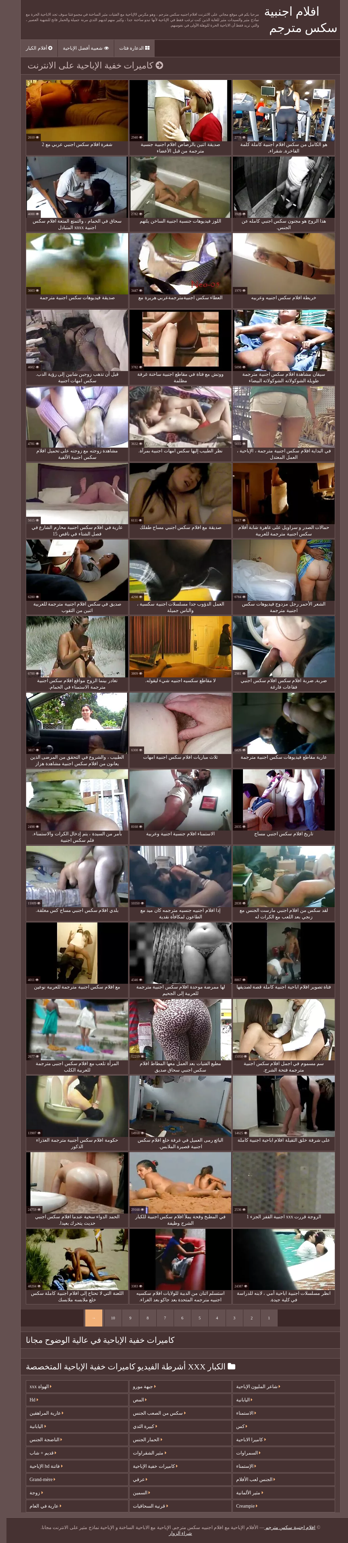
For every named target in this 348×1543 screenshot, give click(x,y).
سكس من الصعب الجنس (152, 1413)
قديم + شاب (36, 1453)
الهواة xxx (34, 1386)
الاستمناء (240, 1413)
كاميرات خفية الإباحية (149, 1466)
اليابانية (31, 1426)
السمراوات (242, 1453)
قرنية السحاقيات (144, 1506)
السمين (135, 1492)
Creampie (240, 1506)
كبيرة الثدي (138, 1426)
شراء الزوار (174, 1533)
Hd (27, 1399)
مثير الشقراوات (143, 1453)
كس (235, 1426)
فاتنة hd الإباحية (39, 1466)
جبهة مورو (138, 1386)
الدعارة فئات (128, 48)
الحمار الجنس (141, 1439)
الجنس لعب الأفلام (249, 1479)
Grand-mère (36, 1479)
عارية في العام (39, 1506)
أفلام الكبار (32, 48)
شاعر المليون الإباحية (252, 1386)
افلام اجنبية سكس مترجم (283, 1527)
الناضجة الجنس (39, 1439)
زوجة (30, 1492)
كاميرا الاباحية (245, 1439)
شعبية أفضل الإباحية (79, 48)
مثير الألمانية (243, 1492)
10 (107, 1318)
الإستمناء (240, 1466)
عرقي (133, 1479)
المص (133, 1399)
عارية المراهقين (40, 1413)
